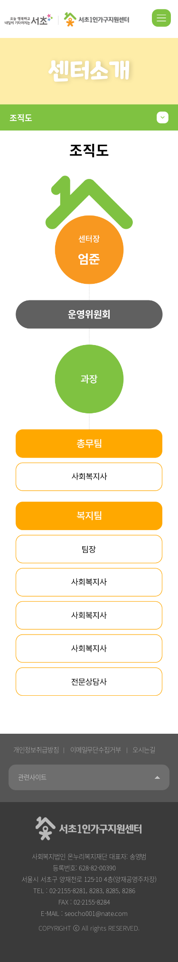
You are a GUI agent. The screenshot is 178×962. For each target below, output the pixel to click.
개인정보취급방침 (36, 749)
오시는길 (143, 749)
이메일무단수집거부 (96, 749)
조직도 (20, 117)
